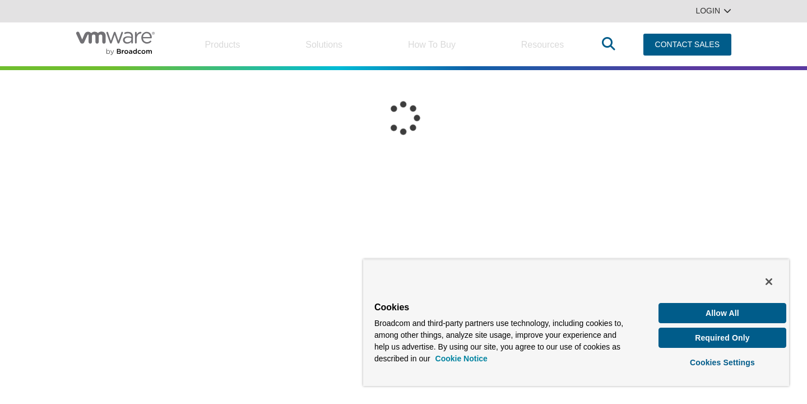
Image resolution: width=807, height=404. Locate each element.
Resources (542, 44)
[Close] (769, 279)
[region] (576, 321)
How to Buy (432, 44)
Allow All (722, 310)
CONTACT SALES (687, 44)
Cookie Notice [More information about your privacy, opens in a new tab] (461, 355)
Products (222, 44)
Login (713, 10)
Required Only (722, 336)
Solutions (323, 44)
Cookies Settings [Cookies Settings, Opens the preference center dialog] (722, 361)
